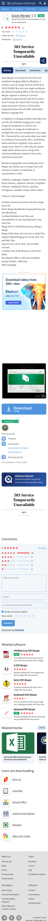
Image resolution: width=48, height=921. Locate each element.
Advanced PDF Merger (24, 709)
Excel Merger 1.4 (15, 452)
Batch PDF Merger (23, 680)
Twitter (19, 918)
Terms (4, 870)
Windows (6, 9)
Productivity (18, 9)
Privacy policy (7, 874)
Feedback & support (37, 874)
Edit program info (15, 457)
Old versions (13, 443)
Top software (34, 894)
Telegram (4, 918)
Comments (35, 70)
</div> (24, 54)
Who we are (7, 861)
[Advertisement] (24, 334)
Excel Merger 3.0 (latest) (18, 447)
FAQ (30, 870)
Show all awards (8, 433)
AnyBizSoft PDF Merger (25, 694)
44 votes (42, 547)
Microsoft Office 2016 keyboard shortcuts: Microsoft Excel (17, 758)
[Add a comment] (24, 583)
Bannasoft (17, 39)
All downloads (34, 903)
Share (43, 60)
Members (32, 861)
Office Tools (31, 9)
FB (11, 918)
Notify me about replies (14, 611)
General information (10, 894)
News (4, 865)
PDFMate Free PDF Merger (27, 650)
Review (7, 70)
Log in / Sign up (44, 3)
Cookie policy (7, 878)
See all (22, 35)
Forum (31, 865)
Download (20, 70)
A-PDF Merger (20, 665)
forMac (31, 898)
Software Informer (24, 475)
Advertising (6, 890)
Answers (32, 890)
